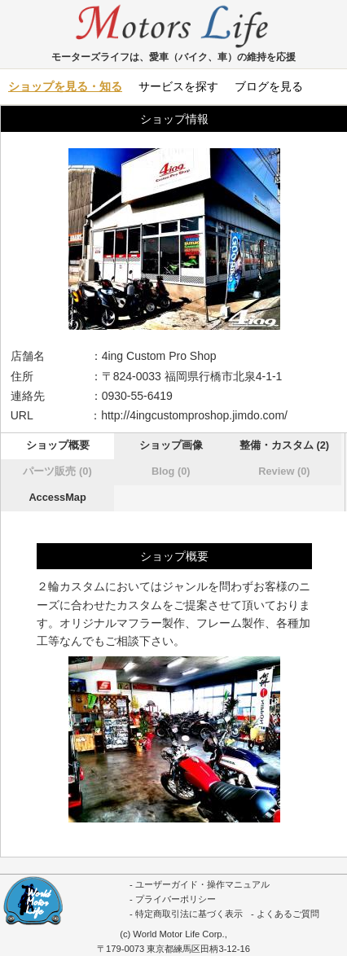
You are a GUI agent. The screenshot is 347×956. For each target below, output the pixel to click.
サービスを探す (178, 86)
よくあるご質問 (288, 914)
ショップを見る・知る (65, 86)
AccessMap (57, 497)
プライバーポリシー (175, 899)
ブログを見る (269, 86)
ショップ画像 (171, 445)
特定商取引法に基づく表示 (189, 914)
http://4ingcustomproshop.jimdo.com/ (194, 415)
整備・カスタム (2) (284, 445)
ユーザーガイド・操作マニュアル (202, 884)
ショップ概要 (58, 445)
